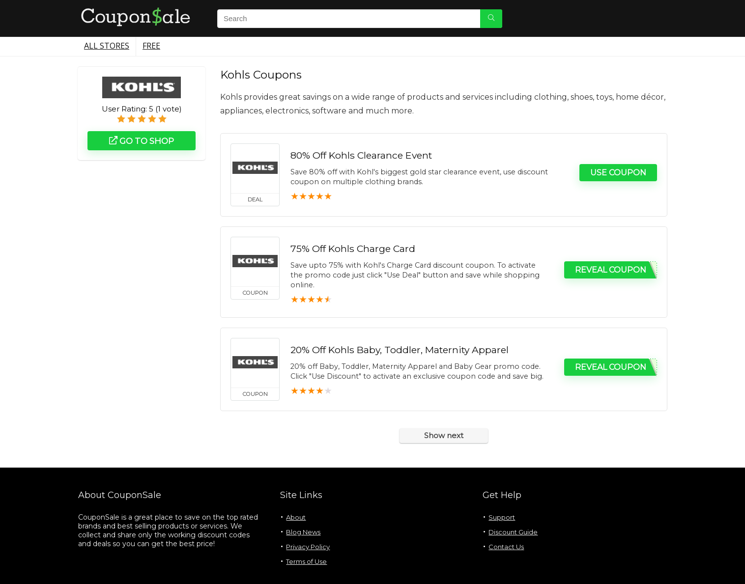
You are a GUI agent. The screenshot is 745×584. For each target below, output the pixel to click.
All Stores (106, 45)
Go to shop (141, 141)
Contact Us (506, 547)
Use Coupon (618, 172)
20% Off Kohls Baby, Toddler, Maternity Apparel (399, 350)
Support (501, 517)
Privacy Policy (308, 547)
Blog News (303, 532)
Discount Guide (513, 532)
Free (151, 45)
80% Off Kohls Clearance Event (361, 155)
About (296, 517)
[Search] (491, 18)
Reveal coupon (610, 270)
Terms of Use (306, 561)
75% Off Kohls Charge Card (352, 248)
